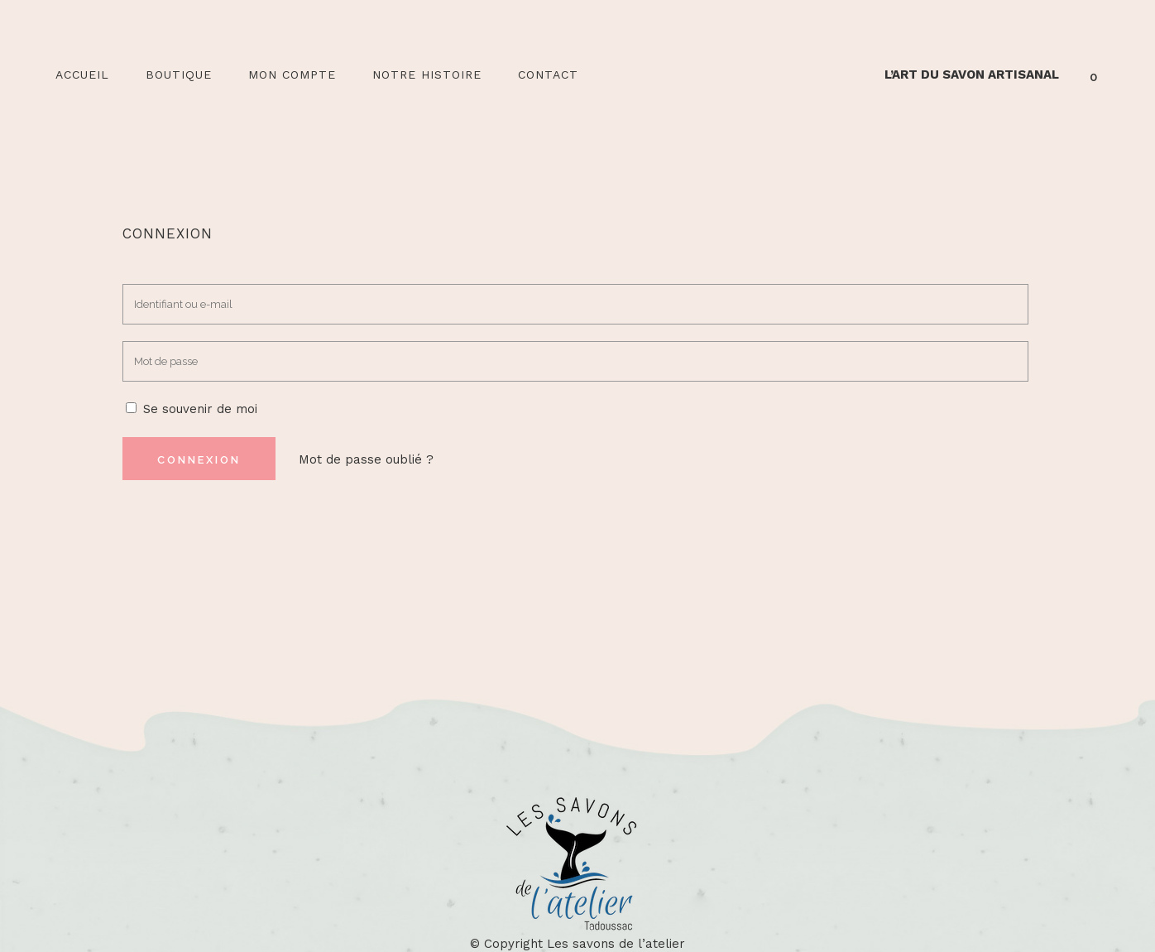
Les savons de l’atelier (616, 943)
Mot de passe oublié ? (366, 459)
